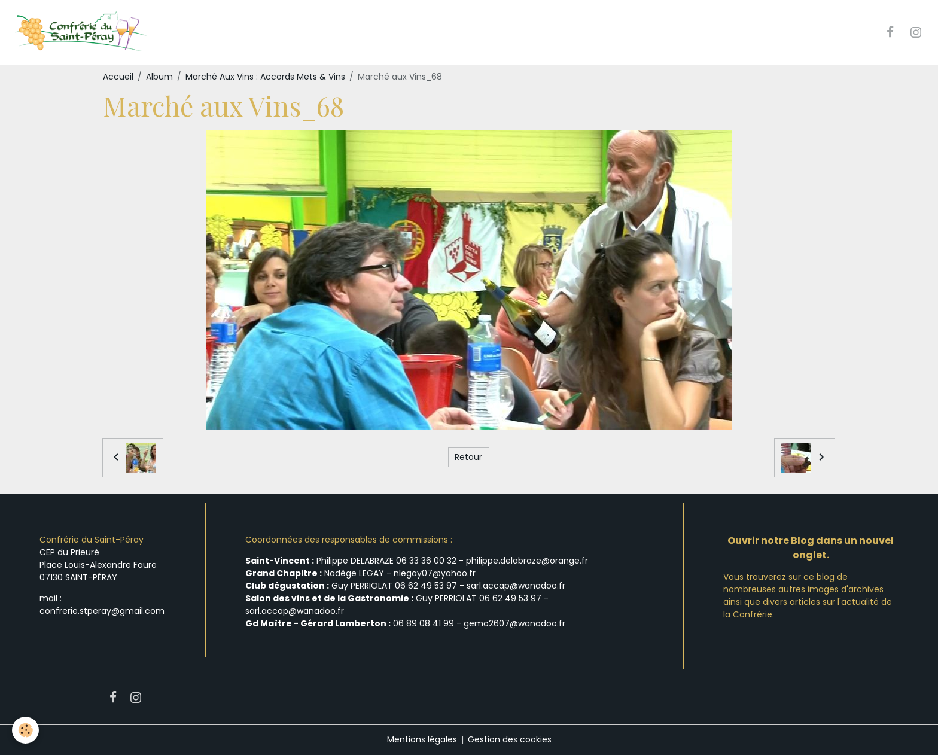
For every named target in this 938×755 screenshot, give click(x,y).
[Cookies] (25, 730)
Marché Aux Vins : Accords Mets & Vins (265, 77)
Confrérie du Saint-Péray (91, 540)
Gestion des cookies (510, 739)
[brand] (81, 32)
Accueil (118, 77)
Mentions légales (422, 739)
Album (159, 77)
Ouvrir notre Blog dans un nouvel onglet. (810, 548)
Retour (468, 457)
